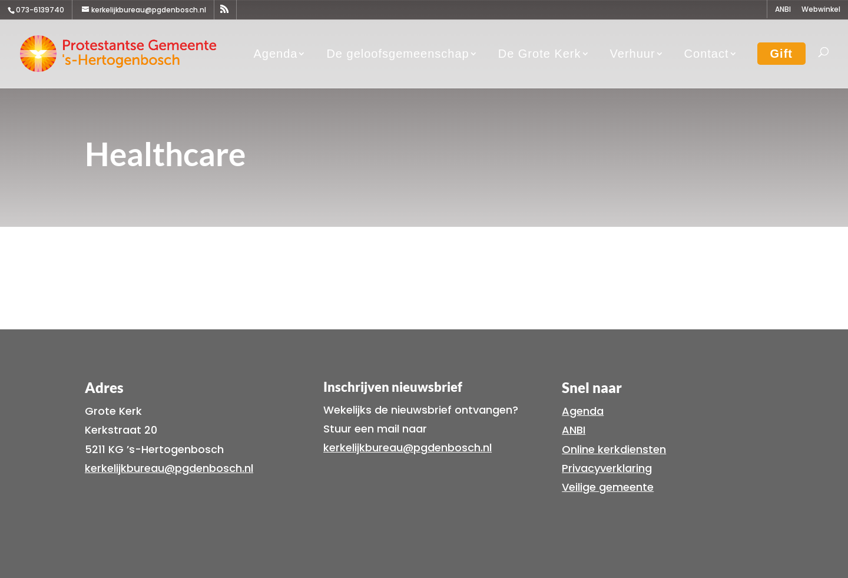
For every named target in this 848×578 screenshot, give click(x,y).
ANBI (783, 10)
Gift (781, 53)
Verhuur (632, 53)
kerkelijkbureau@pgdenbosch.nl (169, 468)
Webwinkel (820, 10)
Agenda (275, 53)
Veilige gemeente (608, 487)
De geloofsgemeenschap (397, 53)
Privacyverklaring (607, 468)
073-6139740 (40, 10)
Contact (706, 53)
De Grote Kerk (539, 53)
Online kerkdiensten (614, 449)
